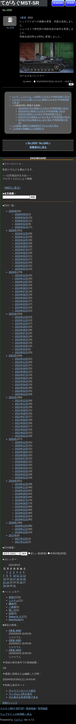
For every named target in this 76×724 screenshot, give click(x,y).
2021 (13, 397)
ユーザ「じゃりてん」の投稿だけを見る (31, 96)
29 (7, 586)
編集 (71, 84)
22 (7, 582)
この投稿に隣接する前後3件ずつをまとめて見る (35, 125)
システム (14, 600)
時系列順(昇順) (57, 553)
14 (4, 579)
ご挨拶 (12, 607)
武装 (11, 613)
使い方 (12, 610)
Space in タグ (16, 616)
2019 (13, 481)
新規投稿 (58, 3)
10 (14, 575)
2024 (13, 272)
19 (21, 579)
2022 (13, 355)
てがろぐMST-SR (20, 3)
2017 (13, 535)
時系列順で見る (61, 96)
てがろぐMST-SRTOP (12, 708)
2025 (13, 230)
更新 (11, 597)
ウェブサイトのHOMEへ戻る (16, 714)
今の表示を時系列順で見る (23, 697)
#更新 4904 (15, 650)
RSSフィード (10, 703)
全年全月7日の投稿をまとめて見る (35, 120)
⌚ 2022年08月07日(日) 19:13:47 (47, 81)
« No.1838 (31, 143)
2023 (13, 314)
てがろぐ (18, 719)
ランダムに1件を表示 (20, 694)
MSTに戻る (12, 187)
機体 (11, 603)
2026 (13, 211)
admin (28, 81)
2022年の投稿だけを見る (30, 114)
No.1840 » (44, 143)
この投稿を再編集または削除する (28, 128)
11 (17, 575)
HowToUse (14, 619)
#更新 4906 (15, 630)
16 (11, 579)
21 (4, 582)
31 (14, 586)
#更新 (23, 17)
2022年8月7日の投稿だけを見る (33, 108)
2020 (13, 439)
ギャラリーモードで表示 (22, 690)
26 (21, 582)
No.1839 (10, 28)
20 (24, 579)
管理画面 (43, 708)
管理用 (70, 3)
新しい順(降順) (37, 553)
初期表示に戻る (38, 147)
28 (4, 586)
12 (21, 575)
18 (17, 579)
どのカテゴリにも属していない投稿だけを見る (34, 99)
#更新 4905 (15, 640)
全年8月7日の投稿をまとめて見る (34, 117)
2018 (13, 522)
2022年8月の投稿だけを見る (32, 111)
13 (24, 575)
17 (14, 579)
